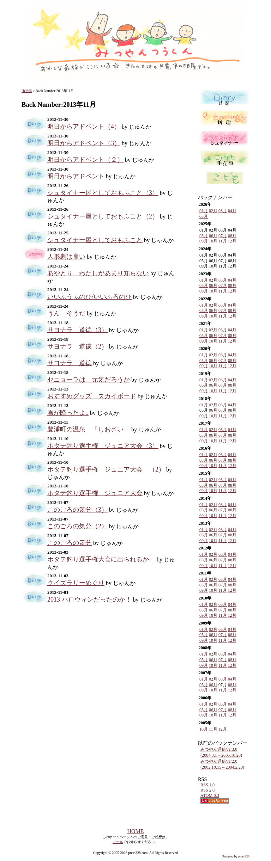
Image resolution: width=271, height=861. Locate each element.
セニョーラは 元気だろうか (88, 379)
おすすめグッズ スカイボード (91, 396)
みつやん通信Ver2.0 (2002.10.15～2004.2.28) (222, 764)
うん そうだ (66, 313)
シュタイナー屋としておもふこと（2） (102, 216)
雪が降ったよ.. (68, 412)
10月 (213, 241)
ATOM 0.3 (209, 795)
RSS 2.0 (207, 790)
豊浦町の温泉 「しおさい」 (88, 429)
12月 (232, 241)
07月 (222, 235)
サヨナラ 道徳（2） (77, 346)
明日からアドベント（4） (83, 126)
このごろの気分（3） (77, 509)
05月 (203, 216)
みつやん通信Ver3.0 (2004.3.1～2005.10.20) (221, 752)
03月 (222, 210)
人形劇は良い (66, 256)
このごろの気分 (69, 542)
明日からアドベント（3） (83, 143)
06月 (213, 235)
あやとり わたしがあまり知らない (98, 273)
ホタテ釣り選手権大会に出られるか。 (101, 559)
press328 (243, 856)
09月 (203, 241)
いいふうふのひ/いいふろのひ (89, 296)
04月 (232, 210)
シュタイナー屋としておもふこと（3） (102, 192)
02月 (213, 210)
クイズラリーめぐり (75, 582)
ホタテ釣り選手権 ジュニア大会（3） (102, 445)
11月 (222, 241)
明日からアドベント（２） (85, 159)
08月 (232, 235)
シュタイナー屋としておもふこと (95, 240)
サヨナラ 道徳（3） (77, 329)
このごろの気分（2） (77, 526)
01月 (203, 210)
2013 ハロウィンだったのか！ (89, 599)
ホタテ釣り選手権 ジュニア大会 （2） (106, 469)
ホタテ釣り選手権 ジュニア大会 (95, 493)
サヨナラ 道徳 (69, 363)
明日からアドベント (75, 176)
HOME (27, 91)
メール (118, 842)
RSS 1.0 (207, 784)
